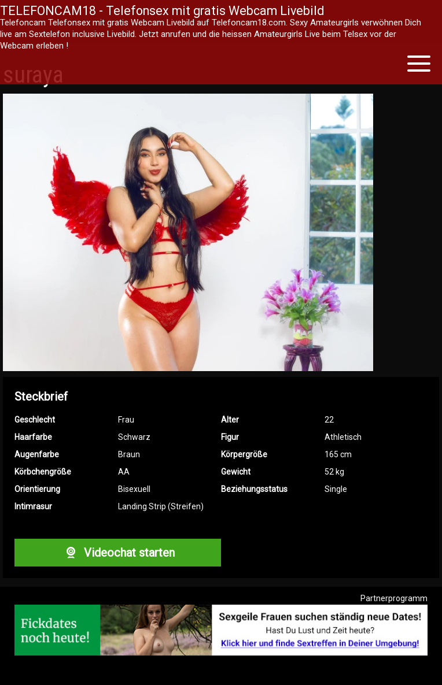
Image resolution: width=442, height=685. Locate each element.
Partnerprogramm (394, 598)
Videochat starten (117, 553)
